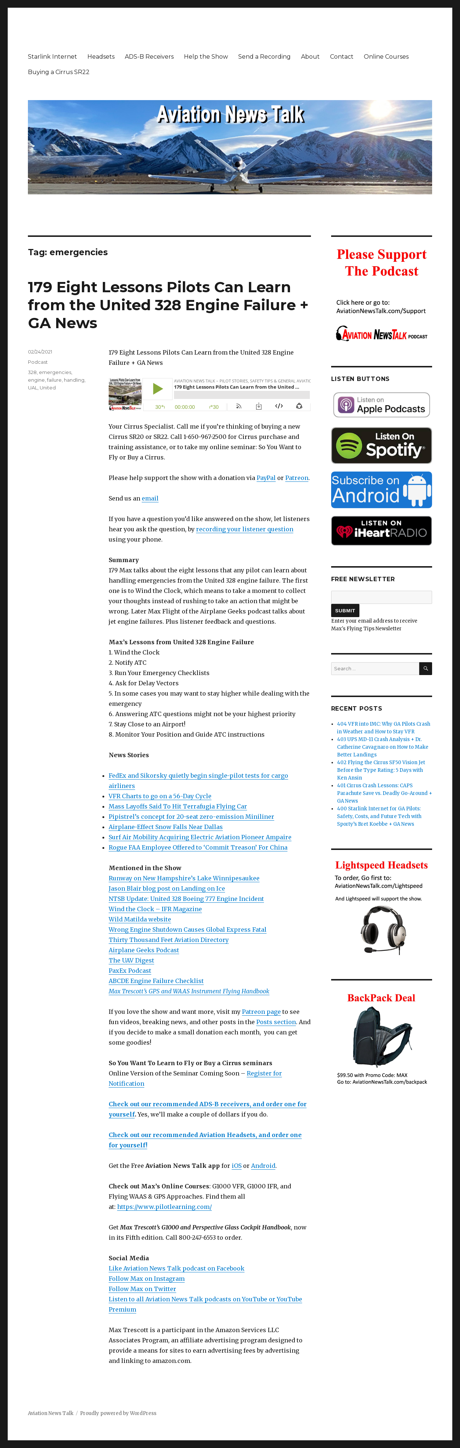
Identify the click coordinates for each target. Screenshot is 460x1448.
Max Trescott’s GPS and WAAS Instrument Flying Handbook (189, 991)
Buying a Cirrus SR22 (59, 72)
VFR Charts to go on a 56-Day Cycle (160, 796)
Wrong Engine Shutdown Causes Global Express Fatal (188, 929)
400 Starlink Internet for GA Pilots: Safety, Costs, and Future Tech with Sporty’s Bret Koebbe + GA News (379, 816)
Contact (342, 56)
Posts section (276, 1022)
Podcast (38, 362)
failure (54, 380)
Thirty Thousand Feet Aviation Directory (169, 939)
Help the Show (206, 56)
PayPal (266, 477)
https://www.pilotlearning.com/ (164, 1206)
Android (263, 1165)
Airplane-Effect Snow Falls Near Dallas (166, 827)
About (310, 56)
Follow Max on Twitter (142, 1289)
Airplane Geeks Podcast (144, 950)
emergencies (55, 372)
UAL (32, 388)
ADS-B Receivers (149, 56)
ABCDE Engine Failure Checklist (156, 981)
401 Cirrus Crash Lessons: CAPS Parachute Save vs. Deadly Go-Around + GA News (384, 793)
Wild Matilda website (140, 919)
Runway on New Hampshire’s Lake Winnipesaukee (184, 878)
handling (74, 380)
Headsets (101, 56)
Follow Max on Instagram (147, 1278)
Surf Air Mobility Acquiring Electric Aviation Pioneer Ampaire (200, 837)
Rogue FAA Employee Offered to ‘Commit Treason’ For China (198, 847)
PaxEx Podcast (130, 970)
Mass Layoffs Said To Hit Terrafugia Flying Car (178, 806)
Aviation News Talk (50, 1413)
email (150, 498)
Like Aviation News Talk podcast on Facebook (177, 1268)
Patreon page (261, 1011)
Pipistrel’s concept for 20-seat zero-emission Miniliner (191, 816)
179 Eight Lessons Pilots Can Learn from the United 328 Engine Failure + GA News (168, 305)
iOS (237, 1165)
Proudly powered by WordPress (118, 1413)
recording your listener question (244, 529)
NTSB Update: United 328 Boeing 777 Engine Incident (186, 898)
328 (32, 372)
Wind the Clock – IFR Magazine (155, 909)
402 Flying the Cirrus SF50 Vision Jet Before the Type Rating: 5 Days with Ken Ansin (381, 770)
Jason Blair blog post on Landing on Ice (167, 888)
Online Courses (386, 56)
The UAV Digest (131, 960)
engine (36, 380)
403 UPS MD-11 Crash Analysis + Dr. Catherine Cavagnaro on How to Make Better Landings (382, 747)
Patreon (296, 477)
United (48, 388)
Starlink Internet (52, 56)
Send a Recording (264, 56)
